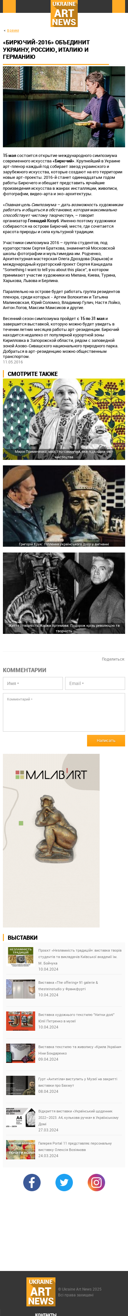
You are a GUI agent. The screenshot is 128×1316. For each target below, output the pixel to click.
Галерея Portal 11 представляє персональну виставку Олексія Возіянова (75, 1146)
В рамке (13, 30)
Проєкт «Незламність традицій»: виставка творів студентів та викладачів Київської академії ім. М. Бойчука (80, 956)
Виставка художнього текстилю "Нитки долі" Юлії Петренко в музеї (76, 1017)
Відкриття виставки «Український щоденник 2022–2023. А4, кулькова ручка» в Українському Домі (78, 1117)
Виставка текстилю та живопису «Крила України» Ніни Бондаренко (79, 1050)
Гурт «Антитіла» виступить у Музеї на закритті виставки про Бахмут (77, 1082)
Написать (106, 740)
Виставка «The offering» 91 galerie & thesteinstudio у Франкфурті (68, 985)
